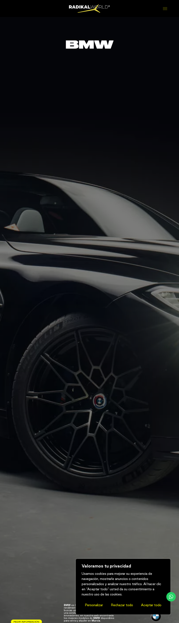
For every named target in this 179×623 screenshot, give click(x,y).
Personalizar (94, 605)
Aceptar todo (151, 605)
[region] (123, 586)
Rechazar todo (122, 605)
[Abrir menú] (165, 8)
